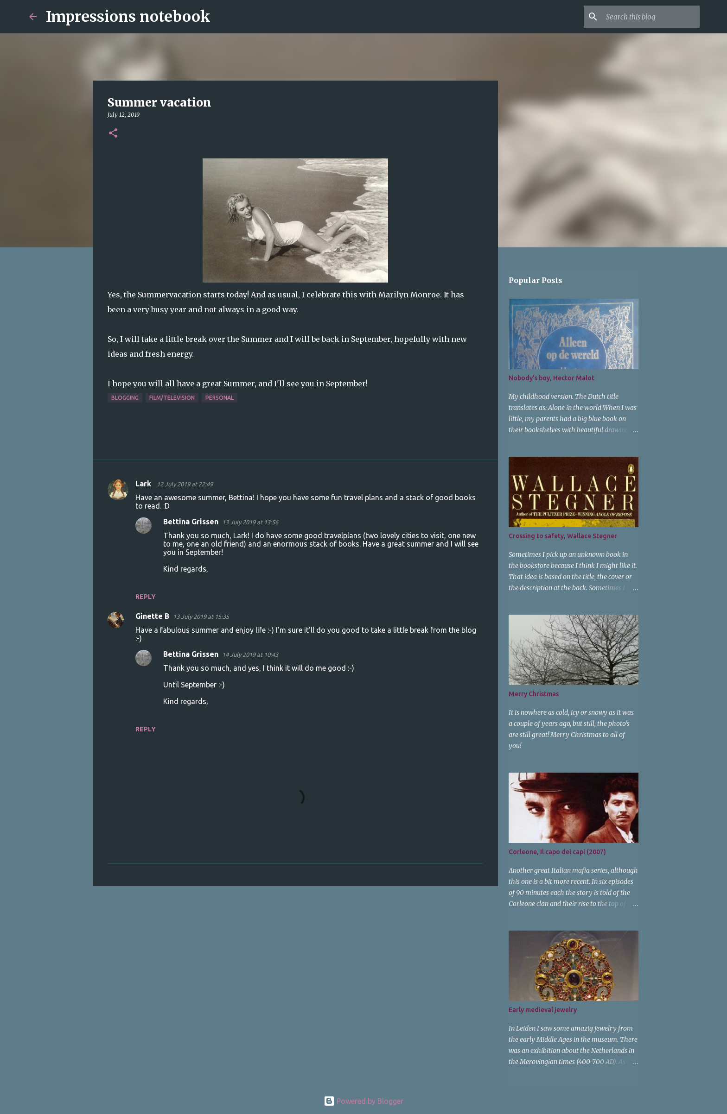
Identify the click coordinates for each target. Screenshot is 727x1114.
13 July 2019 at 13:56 (250, 522)
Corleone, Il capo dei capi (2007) (557, 852)
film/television (172, 398)
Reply (145, 596)
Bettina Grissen (190, 521)
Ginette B (152, 616)
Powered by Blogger (363, 1101)
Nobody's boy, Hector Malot (551, 378)
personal (219, 398)
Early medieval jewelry (543, 1009)
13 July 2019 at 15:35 (201, 616)
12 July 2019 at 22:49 (185, 484)
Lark (144, 483)
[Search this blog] (651, 17)
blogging (125, 398)
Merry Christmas (534, 694)
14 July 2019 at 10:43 (250, 654)
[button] (113, 133)
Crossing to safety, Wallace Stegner (563, 536)
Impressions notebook (128, 16)
